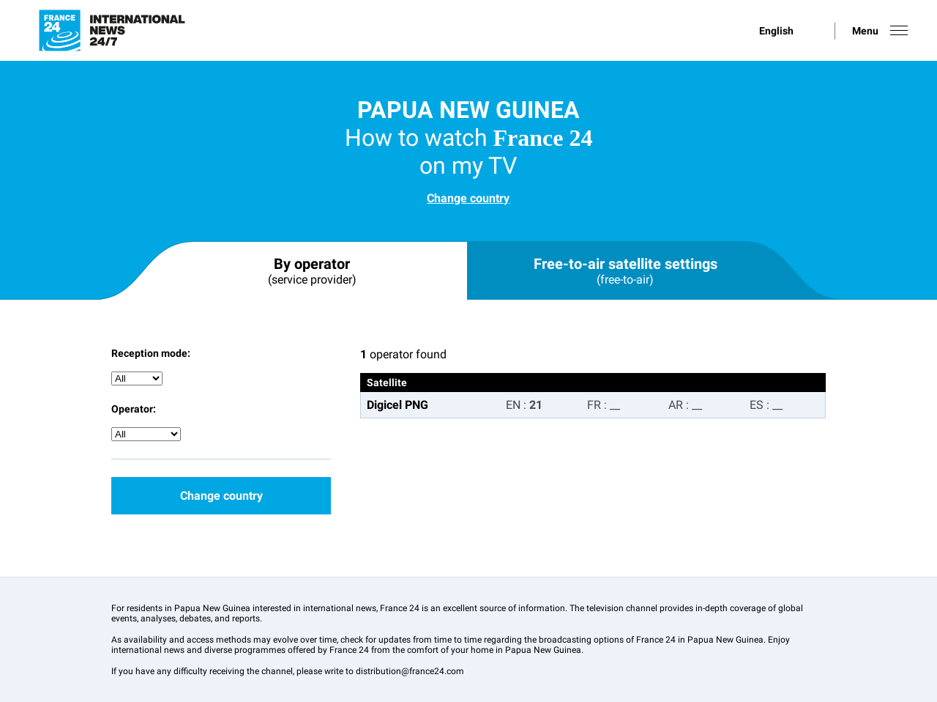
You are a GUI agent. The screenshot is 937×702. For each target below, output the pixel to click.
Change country (468, 198)
